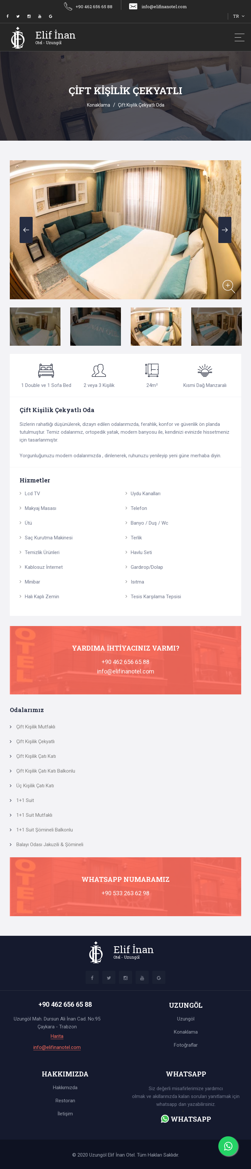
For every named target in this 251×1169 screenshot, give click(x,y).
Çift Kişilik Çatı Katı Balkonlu (45, 771)
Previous (26, 230)
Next (224, 230)
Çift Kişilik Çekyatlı (35, 741)
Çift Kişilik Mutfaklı (35, 727)
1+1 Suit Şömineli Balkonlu (44, 830)
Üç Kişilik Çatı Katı (35, 786)
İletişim (65, 1114)
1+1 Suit (25, 800)
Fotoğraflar (186, 1045)
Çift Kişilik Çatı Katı (36, 756)
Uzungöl (185, 1019)
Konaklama (98, 105)
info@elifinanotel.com (157, 6)
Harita (57, 1036)
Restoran (65, 1101)
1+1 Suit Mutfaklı (34, 815)
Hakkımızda (65, 1087)
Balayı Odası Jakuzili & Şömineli (49, 844)
